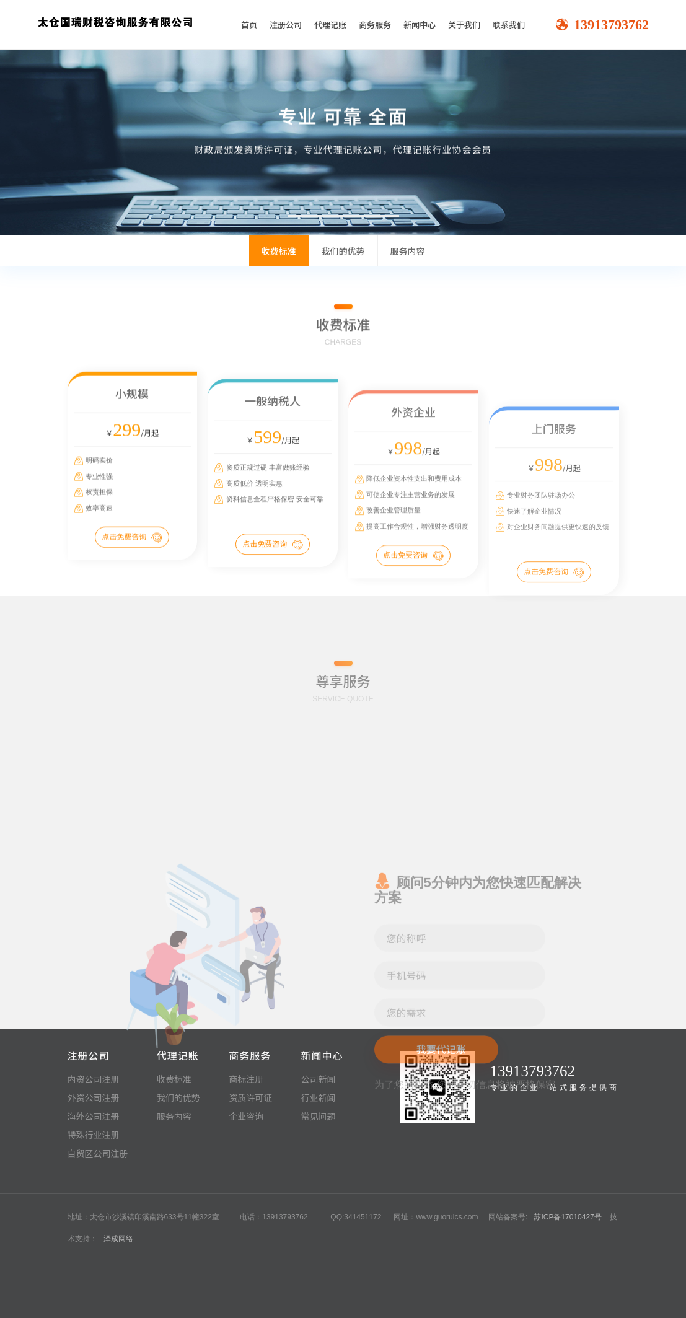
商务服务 (375, 24)
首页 (249, 24)
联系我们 (509, 24)
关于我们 (464, 24)
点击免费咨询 (132, 566)
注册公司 (286, 24)
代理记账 (330, 24)
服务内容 (407, 251)
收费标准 (279, 251)
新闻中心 (419, 24)
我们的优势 (343, 251)
